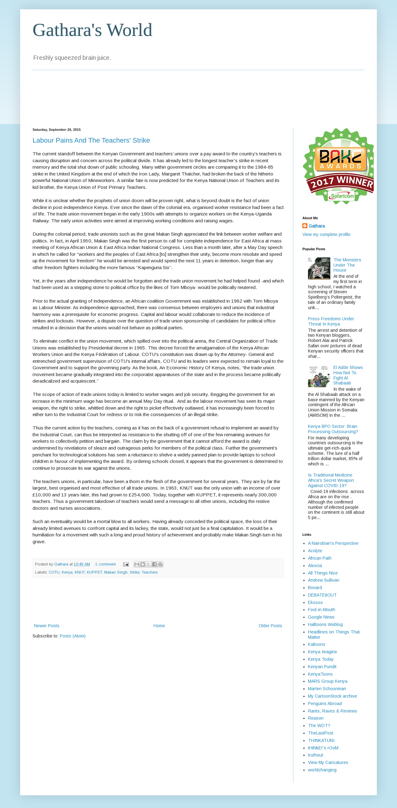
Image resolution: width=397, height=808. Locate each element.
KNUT (80, 572)
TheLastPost (320, 732)
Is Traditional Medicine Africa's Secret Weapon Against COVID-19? (331, 480)
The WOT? (319, 725)
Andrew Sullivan (323, 580)
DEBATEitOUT (322, 595)
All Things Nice (323, 572)
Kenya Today (321, 659)
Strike (135, 572)
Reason (315, 718)
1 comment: (106, 564)
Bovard (315, 587)
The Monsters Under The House (347, 265)
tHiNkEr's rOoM (323, 747)
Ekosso (315, 602)
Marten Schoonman (327, 688)
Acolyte (315, 550)
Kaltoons (316, 644)
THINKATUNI (321, 740)
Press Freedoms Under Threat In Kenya (331, 321)
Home (159, 625)
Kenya (67, 572)
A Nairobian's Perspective (333, 543)
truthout (315, 755)
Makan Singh (115, 572)
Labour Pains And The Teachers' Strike (91, 140)
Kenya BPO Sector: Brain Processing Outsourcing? (333, 429)
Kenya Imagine (322, 651)
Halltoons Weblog (325, 624)
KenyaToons (320, 674)
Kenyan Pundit (322, 666)
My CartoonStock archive (332, 696)
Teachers (150, 572)
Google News (321, 617)
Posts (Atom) (73, 635)
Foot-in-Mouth (321, 609)
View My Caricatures (328, 762)
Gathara (317, 226)
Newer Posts (47, 625)
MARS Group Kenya (327, 681)
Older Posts (270, 625)
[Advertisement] (158, 600)
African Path (320, 558)
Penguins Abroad (325, 703)
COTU (54, 572)
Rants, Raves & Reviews (332, 710)
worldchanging (322, 769)
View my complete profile (326, 234)
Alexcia (315, 565)
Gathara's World (92, 30)
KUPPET (94, 572)
